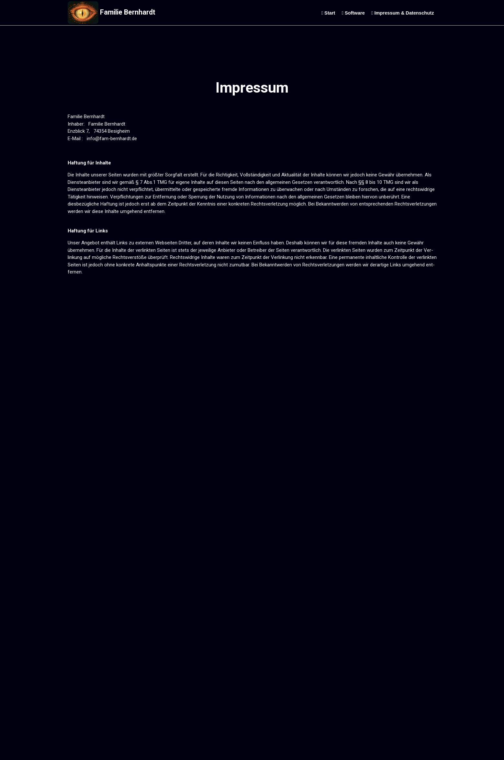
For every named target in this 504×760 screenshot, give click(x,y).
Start (328, 13)
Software (353, 13)
